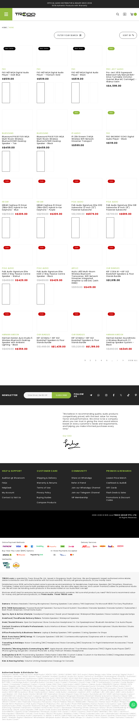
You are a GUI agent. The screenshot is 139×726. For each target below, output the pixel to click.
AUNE (40, 678)
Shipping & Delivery (47, 478)
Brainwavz (104, 680)
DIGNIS (124, 684)
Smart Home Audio (32, 610)
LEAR (109, 694)
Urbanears (37, 715)
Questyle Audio (9, 706)
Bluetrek (53, 680)
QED (125, 704)
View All (133, 360)
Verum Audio (100, 715)
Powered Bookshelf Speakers (39, 608)
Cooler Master (127, 682)
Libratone (21, 696)
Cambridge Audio (20, 682)
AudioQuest (7, 678)
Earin (54, 686)
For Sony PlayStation (123, 604)
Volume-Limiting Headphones (38, 661)
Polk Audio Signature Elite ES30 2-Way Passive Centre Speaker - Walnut (16, 274)
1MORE (15, 674)
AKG (74, 674)
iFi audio (76, 133)
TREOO (49, 713)
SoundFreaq (118, 709)
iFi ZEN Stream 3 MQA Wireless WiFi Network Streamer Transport (83, 139)
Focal (120, 688)
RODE (90, 706)
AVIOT (58, 678)
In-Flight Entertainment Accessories (109, 643)
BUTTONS (6, 682)
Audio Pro (72, 676)
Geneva (26, 690)
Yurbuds (129, 717)
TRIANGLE (67, 713)
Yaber (111, 717)
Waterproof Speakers (69, 618)
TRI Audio (57, 713)
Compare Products (124, 14)
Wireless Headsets (19, 604)
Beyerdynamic (8, 680)
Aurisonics (49, 678)
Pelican (71, 702)
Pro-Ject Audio (115, 69)
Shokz (86, 707)
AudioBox (98, 676)
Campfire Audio (37, 682)
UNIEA (132, 713)
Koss (77, 694)
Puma (94, 704)
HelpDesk (6, 487)
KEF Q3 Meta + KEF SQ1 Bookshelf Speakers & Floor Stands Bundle (50, 340)
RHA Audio (71, 706)
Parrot (56, 702)
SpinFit (19, 711)
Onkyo (95, 700)
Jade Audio (61, 692)
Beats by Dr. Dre (120, 678)
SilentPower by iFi (121, 707)
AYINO (64, 678)
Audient (54, 676)
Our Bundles (113, 268)
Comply (115, 682)
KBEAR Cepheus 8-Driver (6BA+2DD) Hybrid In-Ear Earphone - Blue (14, 207)
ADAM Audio (39, 674)
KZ (104, 694)
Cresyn (34, 684)
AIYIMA (68, 674)
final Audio (83, 688)
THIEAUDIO (19, 713)
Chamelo (72, 682)
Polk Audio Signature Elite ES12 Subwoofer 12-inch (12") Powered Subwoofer (87, 207)
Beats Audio (105, 678)
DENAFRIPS (107, 684)
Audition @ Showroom (13, 478)
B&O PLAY (79, 678)
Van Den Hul (78, 715)
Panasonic (47, 702)
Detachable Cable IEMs (56, 655)
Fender (69, 688)
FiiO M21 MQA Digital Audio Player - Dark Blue (15, 73)
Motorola (95, 698)
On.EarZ (87, 700)
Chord (81, 682)
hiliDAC (96, 690)
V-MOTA (56, 715)
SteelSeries (34, 711)
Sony (92, 709)
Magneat (71, 696)
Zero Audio (7, 719)
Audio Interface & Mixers (56, 626)
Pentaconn (93, 702)
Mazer (125, 696)
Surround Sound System (65, 608)
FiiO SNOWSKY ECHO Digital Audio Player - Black (120, 137)
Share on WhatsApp (82, 478)
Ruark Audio (105, 706)
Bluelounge (32, 680)
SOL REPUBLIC (64, 709)
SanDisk (16, 707)
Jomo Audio (126, 692)
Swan (65, 711)
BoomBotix (64, 680)
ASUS (25, 676)
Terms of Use (43, 487)
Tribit (75, 713)
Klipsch (69, 694)
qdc (120, 704)
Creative (25, 684)
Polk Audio (77, 201)
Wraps (79, 717)
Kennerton (53, 694)
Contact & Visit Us (11, 497)
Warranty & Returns (47, 483)
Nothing (41, 700)
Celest (64, 682)
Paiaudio (36, 702)
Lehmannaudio (120, 694)
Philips (123, 702)
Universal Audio (24, 715)
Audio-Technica (85, 676)
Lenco (131, 694)
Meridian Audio (16, 698)
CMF (94, 682)
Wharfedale (39, 717)
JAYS (88, 692)
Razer (52, 706)
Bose (72, 680)
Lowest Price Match (116, 478)
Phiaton (115, 702)
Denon (116, 684)
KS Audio (84, 694)
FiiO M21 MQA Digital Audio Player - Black (85, 73)
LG (14, 696)
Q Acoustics (110, 704)
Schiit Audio (47, 707)
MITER (38, 698)
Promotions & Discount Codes (118, 498)
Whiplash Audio (53, 717)
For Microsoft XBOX (104, 604)
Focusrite (128, 688)
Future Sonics (15, 690)
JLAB (117, 692)
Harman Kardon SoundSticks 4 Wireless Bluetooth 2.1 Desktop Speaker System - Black (120, 341)
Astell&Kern (7, 676)
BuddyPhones (128, 680)
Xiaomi (104, 717)
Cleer (88, 682)
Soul (98, 709)
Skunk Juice (19, 709)
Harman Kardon (10, 334)
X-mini (97, 717)
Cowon (5, 684)
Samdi (123, 706)
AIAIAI (61, 674)
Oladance (77, 700)
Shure (109, 707)
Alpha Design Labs (97, 674)
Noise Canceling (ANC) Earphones (76, 643)
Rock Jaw (82, 706)
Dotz (24, 686)
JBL (102, 692)
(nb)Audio (6, 674)
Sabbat (115, 706)
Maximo (117, 696)
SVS (59, 711)
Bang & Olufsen (91, 678)
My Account (8, 492)
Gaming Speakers (59, 604)
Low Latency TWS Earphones (81, 604)
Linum (29, 696)
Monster (60, 698)
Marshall (90, 696)
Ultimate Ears (112, 713)
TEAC (115, 711)
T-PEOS (73, 711)
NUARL (49, 700)
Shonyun (94, 707)
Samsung (6, 707)
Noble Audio (7, 700)
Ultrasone (124, 713)
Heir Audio (72, 690)
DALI (54, 684)
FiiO (4, 69)
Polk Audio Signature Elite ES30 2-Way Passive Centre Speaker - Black (51, 274)
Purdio (101, 704)
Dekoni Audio (95, 684)
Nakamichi (129, 698)
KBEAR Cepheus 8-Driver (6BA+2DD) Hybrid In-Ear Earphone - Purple (49, 207)
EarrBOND (62, 686)
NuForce (57, 700)
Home (4, 27)
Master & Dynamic (103, 696)
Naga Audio (110, 698)
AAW (22, 674)
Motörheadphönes (80, 698)
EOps (22, 688)
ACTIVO (28, 674)
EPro (27, 688)
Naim (120, 698)
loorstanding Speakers (33, 655)
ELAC (128, 686)
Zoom (16, 719)
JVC (16, 694)
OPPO (101, 700)
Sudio (53, 711)
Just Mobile (7, 694)
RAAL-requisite (24, 706)
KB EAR (5, 201)
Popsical (41, 704)
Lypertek (54, 696)
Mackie (62, 696)
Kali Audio (23, 694)
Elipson (5, 688)
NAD (102, 698)
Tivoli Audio (39, 713)
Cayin (57, 682)
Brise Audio (115, 680)
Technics (123, 711)
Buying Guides (44, 497)
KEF (45, 694)
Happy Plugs (44, 690)
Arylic (75, 268)
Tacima (81, 711)
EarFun (47, 686)
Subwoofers (130, 608)
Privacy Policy (44, 492)
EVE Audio (51, 688)
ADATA (49, 674)
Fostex (5, 690)
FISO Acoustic (110, 688)
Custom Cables (75, 655)
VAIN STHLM (66, 715)
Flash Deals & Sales (116, 492)
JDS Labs (110, 692)
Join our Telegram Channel (86, 492)
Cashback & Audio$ (116, 483)
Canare (49, 682)
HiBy (81, 690)
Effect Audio (118, 686)
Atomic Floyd (35, 676)
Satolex (36, 707)
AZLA (71, 678)
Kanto (32, 694)
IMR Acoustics (21, 692)
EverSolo (61, 688)
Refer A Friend (79, 483)
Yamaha (120, 717)
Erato (33, 688)
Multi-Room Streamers (12, 610)
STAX (25, 711)
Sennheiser (67, 707)
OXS (19, 702)
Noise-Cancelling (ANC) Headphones (42, 643)
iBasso (120, 690)
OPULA (108, 700)
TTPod (82, 713)
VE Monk (89, 715)
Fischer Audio (96, 688)
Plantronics (20, 704)
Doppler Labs (15, 686)
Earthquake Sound (86, 686)
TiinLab (29, 713)
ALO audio (82, 674)
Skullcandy (7, 709)
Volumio (131, 715)
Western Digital (16, 717)
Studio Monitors (119, 626)
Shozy (102, 707)
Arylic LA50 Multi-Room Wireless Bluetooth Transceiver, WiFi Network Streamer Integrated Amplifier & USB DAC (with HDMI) (85, 277)
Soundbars (83, 608)
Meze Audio (29, 698)
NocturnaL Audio (28, 700)
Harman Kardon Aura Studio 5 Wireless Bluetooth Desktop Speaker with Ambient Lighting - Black (17, 341)
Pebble (63, 702)
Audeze (45, 676)
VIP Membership (80, 497)
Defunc (85, 684)
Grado (35, 690)
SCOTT (57, 707)
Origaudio (116, 700)
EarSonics (72, 686)
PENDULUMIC (81, 702)
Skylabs (29, 709)
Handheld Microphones (100, 626)
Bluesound (7, 133)
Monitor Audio (49, 698)
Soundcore (107, 709)
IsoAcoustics (41, 692)
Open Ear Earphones (33, 622)
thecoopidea (8, 713)
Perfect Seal (104, 702)
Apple (123, 674)
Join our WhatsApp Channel (86, 487)
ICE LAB (127, 690)
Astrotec (17, 676)
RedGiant (61, 706)
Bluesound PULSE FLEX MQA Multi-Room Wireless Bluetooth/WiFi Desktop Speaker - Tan (15, 140)
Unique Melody (8, 715)
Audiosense (19, 678)
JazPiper (96, 692)
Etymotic (41, 688)
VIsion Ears (121, 715)
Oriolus (126, 700)
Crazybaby (15, 684)
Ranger (45, 706)
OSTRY (13, 702)
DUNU (30, 686)
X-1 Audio (87, 717)
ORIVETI (5, 702)
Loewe (37, 696)
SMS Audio (40, 709)
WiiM (72, 717)
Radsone (36, 706)
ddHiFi (77, 684)
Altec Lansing (113, 674)
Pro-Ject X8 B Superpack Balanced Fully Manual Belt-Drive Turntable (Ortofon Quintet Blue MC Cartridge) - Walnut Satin (121, 77)
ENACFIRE (14, 688)
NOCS (17, 700)
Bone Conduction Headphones (58, 622)
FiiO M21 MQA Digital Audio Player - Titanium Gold (50, 73)
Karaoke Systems (115, 608)
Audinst (62, 676)
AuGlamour (31, 678)
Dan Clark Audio (65, 684)
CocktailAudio (103, 682)
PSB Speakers (84, 704)
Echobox (101, 686)
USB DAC (60, 636)
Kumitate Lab (96, 694)
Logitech (45, 696)
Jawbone (72, 692)
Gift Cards (111, 487)
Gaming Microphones (39, 604)
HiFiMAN (87, 690)
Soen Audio (51, 709)
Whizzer (65, 717)
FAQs (4, 483)
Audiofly (121, 676)
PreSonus (51, 704)
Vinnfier (111, 715)
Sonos (85, 709)
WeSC (4, 717)
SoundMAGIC (8, 711)
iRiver (31, 692)
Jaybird (81, 692)
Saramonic (26, 707)
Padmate (27, 702)
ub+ (103, 713)
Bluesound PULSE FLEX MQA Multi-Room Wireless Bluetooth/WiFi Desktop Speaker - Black (50, 140)
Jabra (51, 692)
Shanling (77, 707)
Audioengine (110, 676)
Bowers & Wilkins (83, 680)
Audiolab (131, 676)
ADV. (55, 674)
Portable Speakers (50, 618)
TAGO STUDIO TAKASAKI (96, 711)
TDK (110, 711)
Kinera (62, 694)
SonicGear (76, 709)
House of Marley (108, 690)
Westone (28, 717)
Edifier (109, 686)
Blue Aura (21, 680)
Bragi (95, 680)
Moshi (68, 698)
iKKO (11, 692)
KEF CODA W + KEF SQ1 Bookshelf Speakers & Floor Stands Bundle (120, 274)
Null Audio (67, 700)
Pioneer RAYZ (7, 704)
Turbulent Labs (92, 713)
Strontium (45, 711)
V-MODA (47, 715)
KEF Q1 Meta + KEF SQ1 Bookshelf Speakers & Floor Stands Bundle (85, 340)
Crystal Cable (45, 684)
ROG (96, 706)
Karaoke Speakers (98, 608)
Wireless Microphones (78, 626)
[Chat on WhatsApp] (133, 704)
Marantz (80, 696)
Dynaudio (38, 686)
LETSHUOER (7, 696)
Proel (74, 704)
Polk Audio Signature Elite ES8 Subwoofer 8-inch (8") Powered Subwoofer (121, 207)
